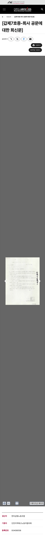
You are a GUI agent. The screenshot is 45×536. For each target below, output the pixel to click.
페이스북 (24, 39)
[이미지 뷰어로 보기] (17, 503)
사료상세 (8, 17)
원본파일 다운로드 (35, 50)
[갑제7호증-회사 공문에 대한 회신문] (24, 17)
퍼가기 (11, 39)
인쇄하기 (36, 45)
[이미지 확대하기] (4, 503)
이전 (5, 281)
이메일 (30, 39)
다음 (39, 281)
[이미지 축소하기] (8, 503)
